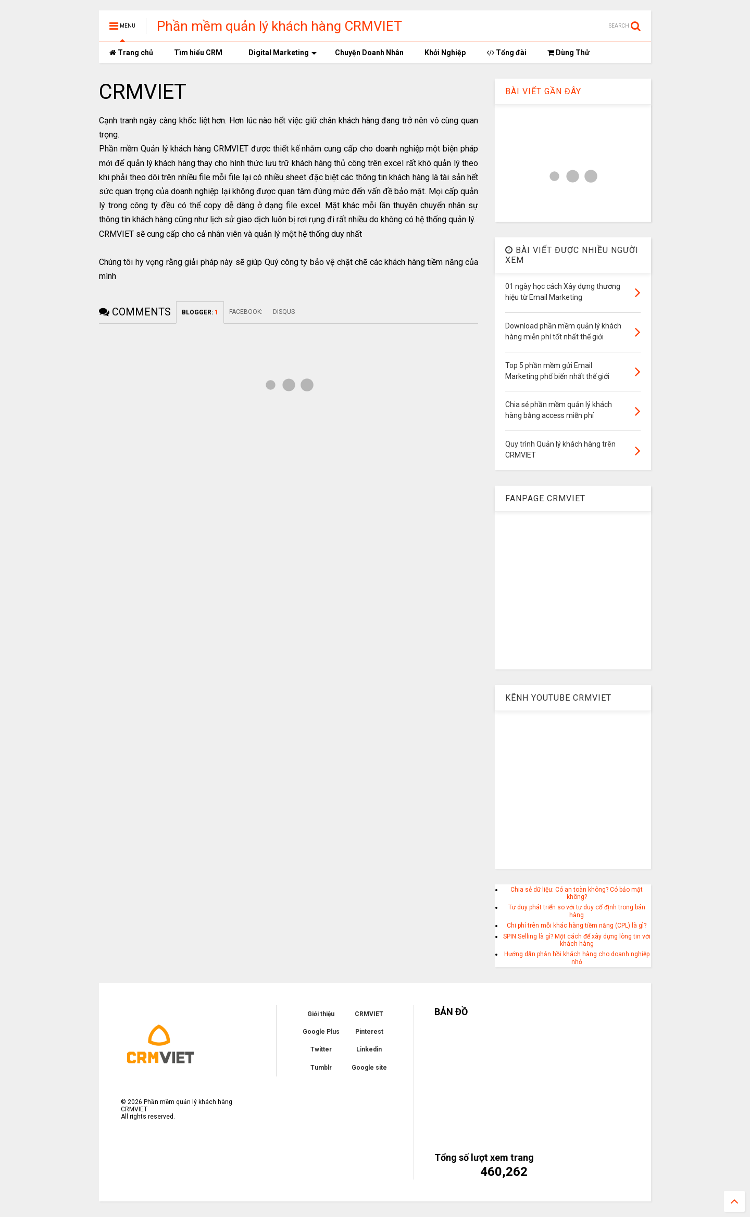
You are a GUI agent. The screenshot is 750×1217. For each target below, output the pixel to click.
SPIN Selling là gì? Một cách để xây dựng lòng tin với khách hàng (577, 940)
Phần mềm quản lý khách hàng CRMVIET (279, 26)
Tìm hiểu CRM (198, 52)
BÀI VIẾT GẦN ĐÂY (543, 91)
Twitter (321, 1049)
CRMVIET (369, 1014)
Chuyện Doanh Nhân (369, 52)
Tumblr (321, 1067)
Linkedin (369, 1049)
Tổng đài (506, 52)
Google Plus (321, 1031)
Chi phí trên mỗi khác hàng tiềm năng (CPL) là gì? (576, 925)
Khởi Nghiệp (445, 52)
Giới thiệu (320, 1014)
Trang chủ (131, 52)
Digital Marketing (282, 52)
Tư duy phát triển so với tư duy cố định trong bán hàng (576, 911)
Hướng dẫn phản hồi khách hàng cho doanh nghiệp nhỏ (576, 957)
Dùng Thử (568, 52)
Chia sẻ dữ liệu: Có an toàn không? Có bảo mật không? (576, 893)
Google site (369, 1067)
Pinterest (369, 1031)
